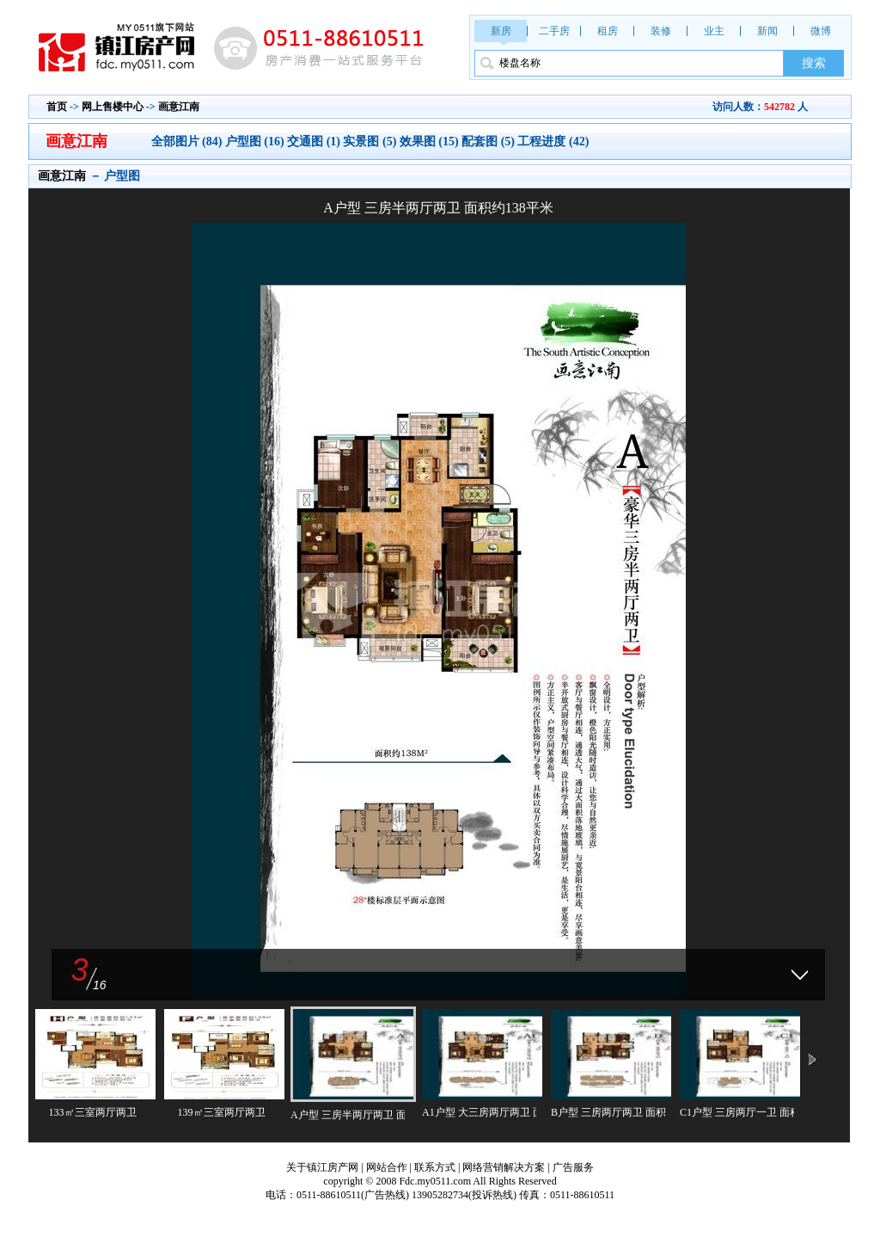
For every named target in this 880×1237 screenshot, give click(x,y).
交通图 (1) (313, 141)
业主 (714, 31)
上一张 (234, 588)
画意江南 (178, 107)
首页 (56, 107)
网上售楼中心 (113, 107)
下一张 (642, 588)
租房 (607, 31)
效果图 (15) (429, 141)
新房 (501, 31)
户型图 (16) (254, 141)
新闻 (767, 31)
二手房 (554, 31)
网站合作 (386, 1167)
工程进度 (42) (553, 141)
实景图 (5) (369, 141)
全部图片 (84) (188, 141)
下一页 (812, 1060)
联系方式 (434, 1167)
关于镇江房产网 (322, 1167)
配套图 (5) (488, 141)
